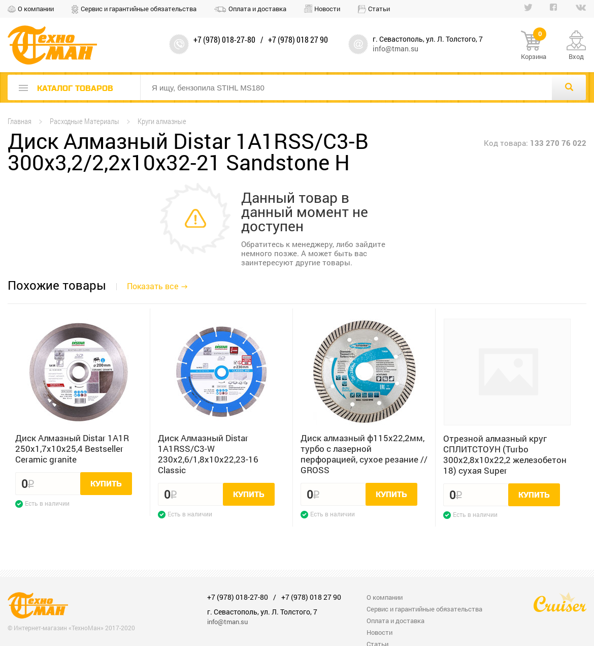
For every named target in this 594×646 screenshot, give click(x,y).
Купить (106, 483)
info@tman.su (395, 48)
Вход (576, 56)
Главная (19, 121)
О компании (36, 8)
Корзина (533, 45)
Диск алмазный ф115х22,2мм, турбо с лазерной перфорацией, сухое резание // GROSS (364, 454)
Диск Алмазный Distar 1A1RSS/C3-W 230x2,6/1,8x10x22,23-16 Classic (208, 454)
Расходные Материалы (84, 121)
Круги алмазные (162, 121)
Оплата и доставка (257, 8)
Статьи (379, 8)
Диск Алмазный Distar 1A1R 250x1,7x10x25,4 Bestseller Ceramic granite (72, 449)
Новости (327, 8)
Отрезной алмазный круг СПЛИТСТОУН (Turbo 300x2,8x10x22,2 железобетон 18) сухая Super (505, 454)
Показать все (152, 286)
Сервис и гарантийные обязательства (138, 8)
